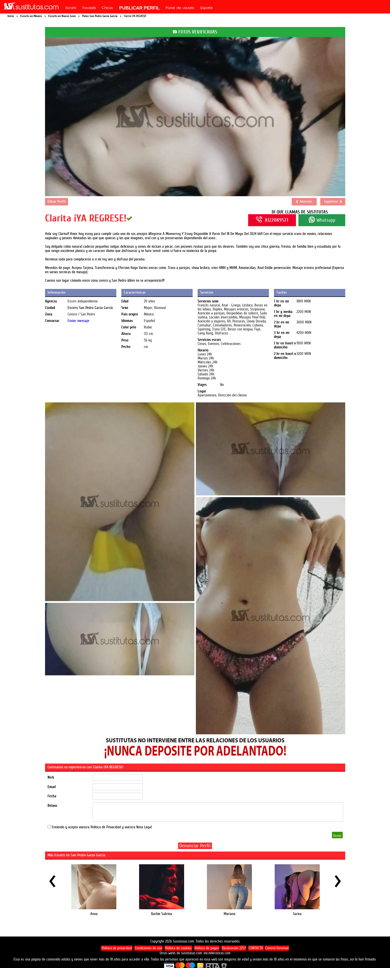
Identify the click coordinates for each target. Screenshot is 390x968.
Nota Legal (144, 827)
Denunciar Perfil (195, 846)
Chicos (107, 8)
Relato (52, 806)
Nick (51, 777)
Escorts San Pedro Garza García (90, 308)
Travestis (89, 8)
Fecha (52, 796)
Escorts (71, 8)
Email (52, 787)
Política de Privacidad (106, 827)
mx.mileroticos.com (217, 953)
